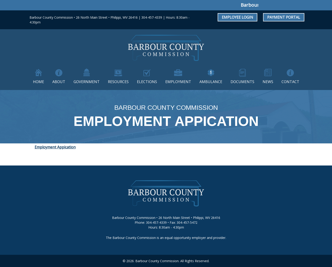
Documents (242, 81)
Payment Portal (283, 17)
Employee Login (237, 17)
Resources (118, 81)
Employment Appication (55, 147)
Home (38, 81)
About (58, 81)
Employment (178, 81)
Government (87, 81)
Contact (290, 81)
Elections (147, 81)
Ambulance (210, 81)
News (268, 81)
